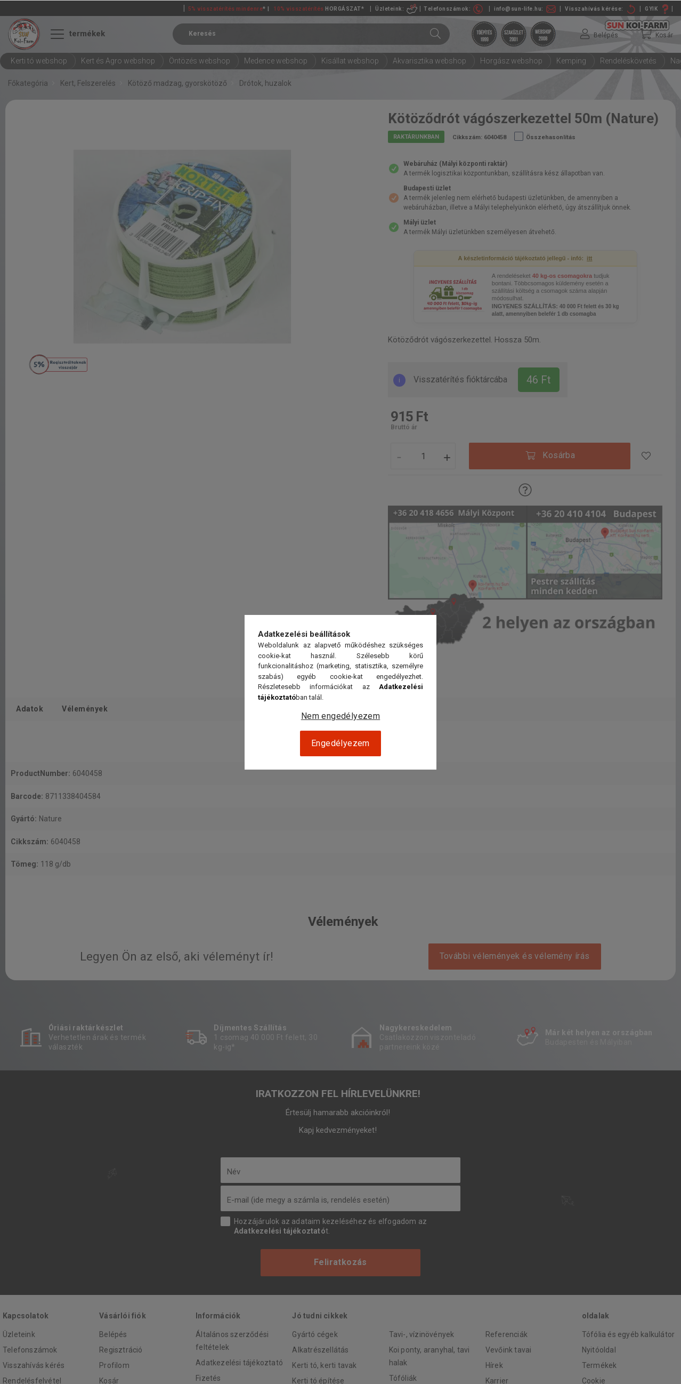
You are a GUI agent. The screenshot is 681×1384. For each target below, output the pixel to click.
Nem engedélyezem (340, 716)
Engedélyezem (340, 743)
